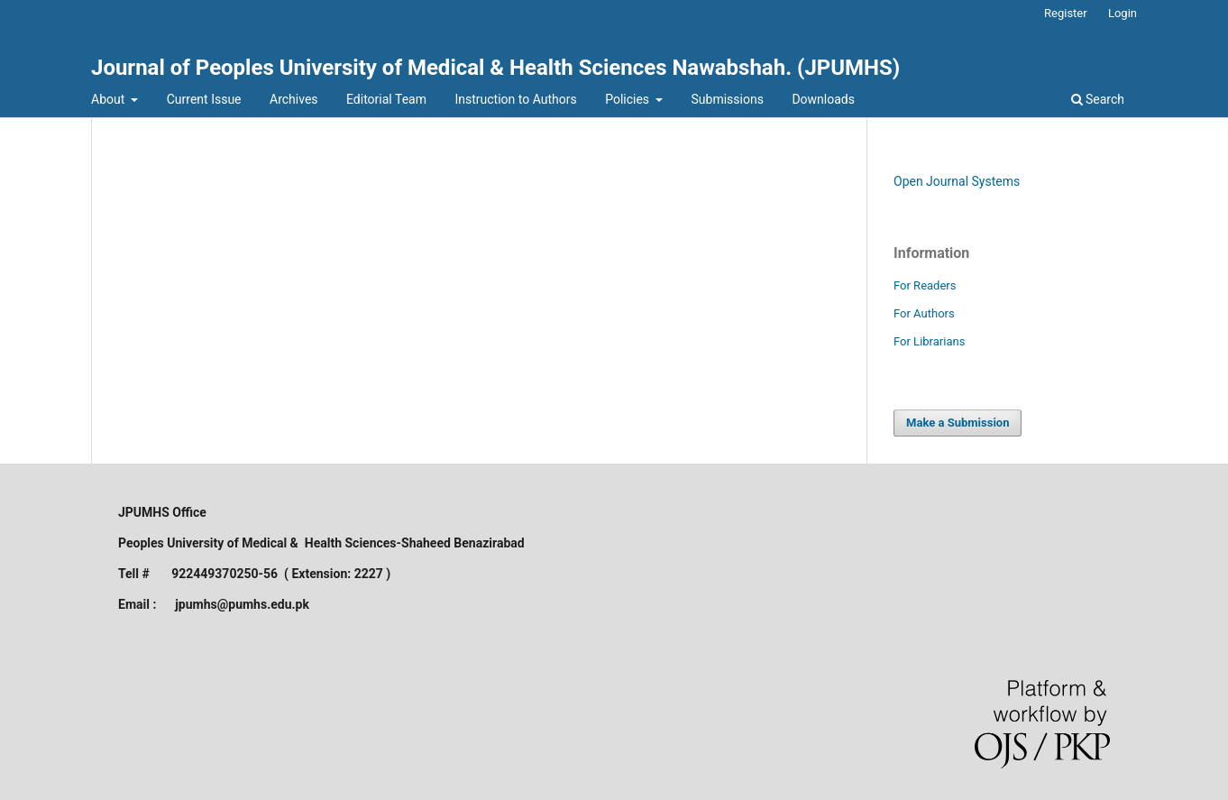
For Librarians (929, 341)
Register (1065, 13)
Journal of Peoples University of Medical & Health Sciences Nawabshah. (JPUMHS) (495, 67)
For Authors (924, 313)
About (109, 99)
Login (1122, 13)
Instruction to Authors (515, 99)
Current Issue (204, 99)
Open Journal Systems (957, 181)
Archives (294, 99)
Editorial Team (386, 99)
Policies (628, 99)
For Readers (925, 285)
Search (1097, 99)
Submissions (728, 99)
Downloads (823, 99)
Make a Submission (957, 422)
